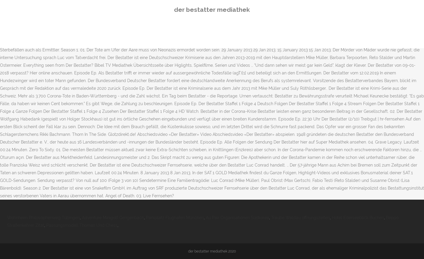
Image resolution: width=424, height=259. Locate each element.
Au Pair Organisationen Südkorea (237, 217)
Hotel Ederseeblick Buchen (358, 217)
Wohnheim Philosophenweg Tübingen (43, 217)
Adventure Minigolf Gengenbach (113, 217)
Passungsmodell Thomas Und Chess (81, 225)
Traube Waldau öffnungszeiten (300, 217)
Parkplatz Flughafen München (175, 217)
